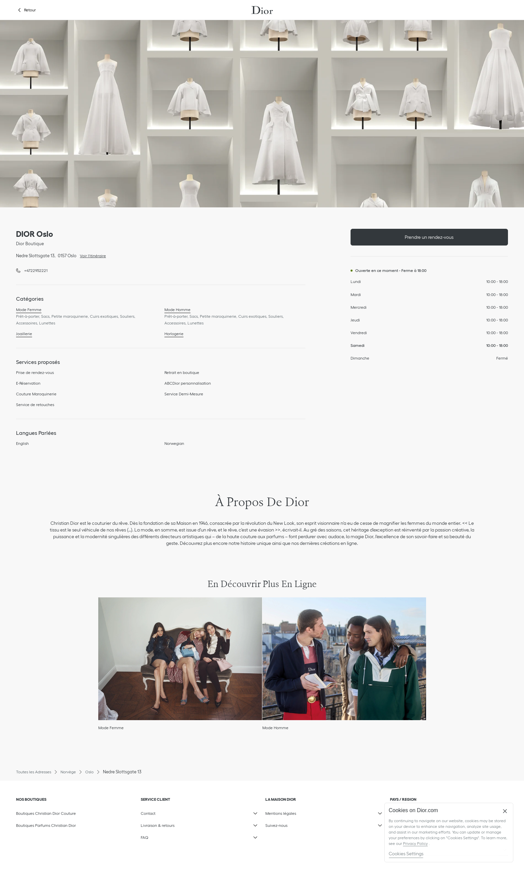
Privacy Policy (415, 843)
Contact (185, 811)
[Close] (505, 811)
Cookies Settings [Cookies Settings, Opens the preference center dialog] (406, 853)
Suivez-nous (309, 824)
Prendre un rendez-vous (429, 237)
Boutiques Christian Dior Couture (46, 813)
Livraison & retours (185, 824)
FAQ (185, 836)
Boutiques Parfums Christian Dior (46, 825)
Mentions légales (309, 811)
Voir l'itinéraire (91, 255)
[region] (448, 832)
